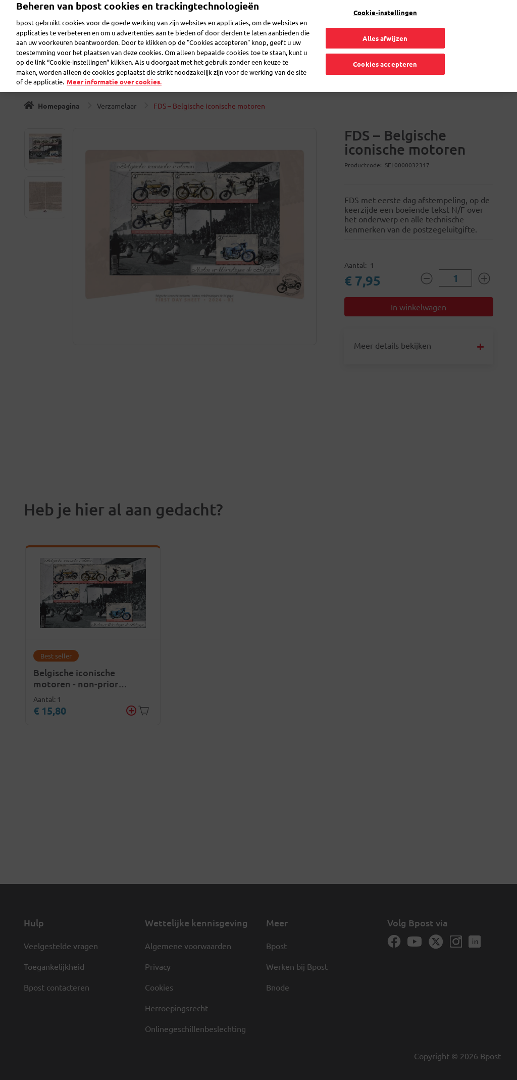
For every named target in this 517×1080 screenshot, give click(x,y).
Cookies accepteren (385, 56)
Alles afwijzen (385, 30)
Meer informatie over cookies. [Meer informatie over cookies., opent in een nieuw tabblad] (114, 74)
